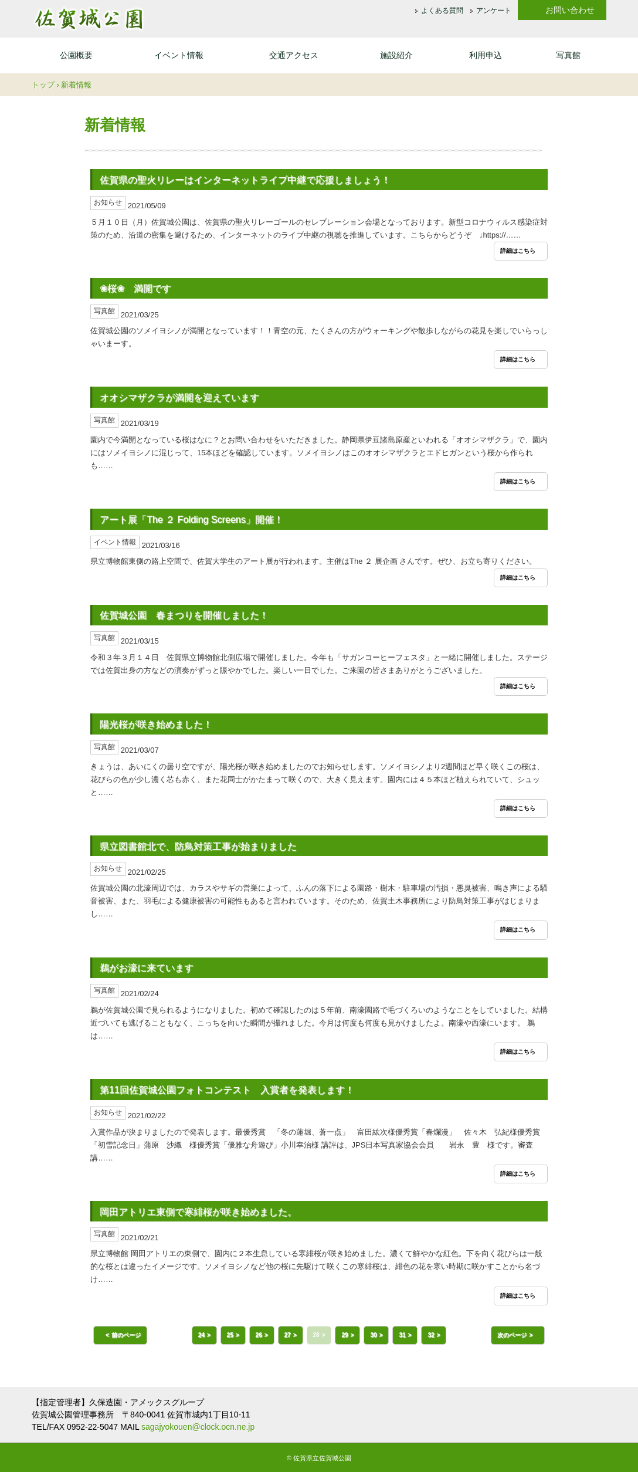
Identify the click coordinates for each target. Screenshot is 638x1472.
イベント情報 (178, 55)
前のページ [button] (126, 1335)
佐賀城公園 (88, 19)
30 (373, 1335)
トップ (43, 84)
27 (287, 1335)
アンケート (493, 11)
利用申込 (485, 55)
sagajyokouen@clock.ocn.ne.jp (197, 1427)
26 (259, 1335)
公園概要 (76, 55)
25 (230, 1335)
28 (316, 1335)
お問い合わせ (570, 10)
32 (430, 1335)
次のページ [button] (512, 1335)
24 (201, 1335)
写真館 (568, 55)
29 (344, 1335)
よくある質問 (442, 11)
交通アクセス (293, 55)
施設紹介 (396, 55)
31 (402, 1335)
